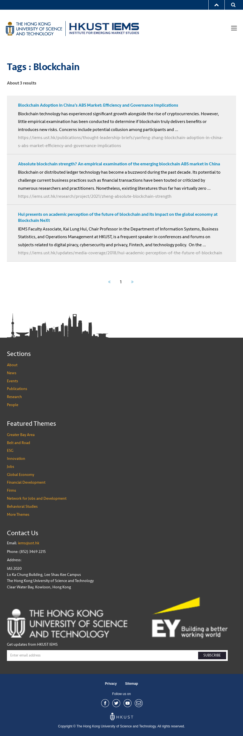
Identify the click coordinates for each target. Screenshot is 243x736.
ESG (10, 450)
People (12, 405)
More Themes (18, 514)
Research (14, 397)
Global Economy (20, 475)
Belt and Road (18, 443)
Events (12, 381)
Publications (17, 389)
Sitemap (131, 684)
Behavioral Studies (22, 506)
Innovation (16, 458)
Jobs (10, 467)
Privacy (111, 684)
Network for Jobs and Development (36, 498)
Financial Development (26, 482)
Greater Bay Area (21, 435)
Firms (11, 490)
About (12, 365)
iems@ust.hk (28, 543)
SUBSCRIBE (212, 655)
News (11, 373)
